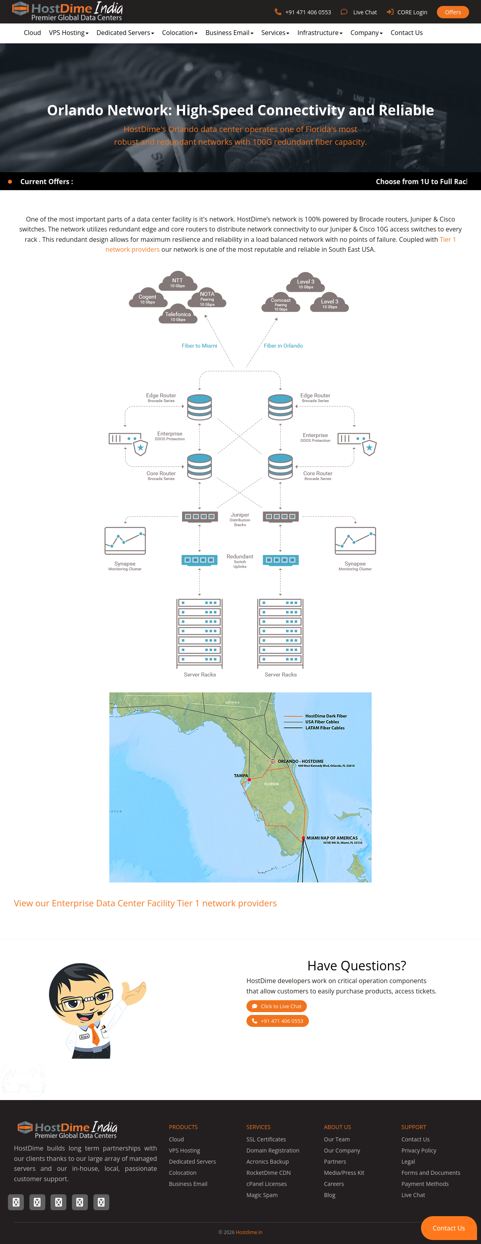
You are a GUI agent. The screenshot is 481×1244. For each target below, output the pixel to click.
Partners (335, 1161)
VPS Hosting (68, 32)
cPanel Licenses (266, 1184)
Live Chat (365, 12)
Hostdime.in (249, 1232)
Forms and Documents (430, 1172)
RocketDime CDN (268, 1172)
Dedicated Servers (125, 32)
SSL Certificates (266, 1139)
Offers (453, 12)
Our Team (337, 1139)
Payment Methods (425, 1184)
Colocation (180, 32)
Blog (330, 1195)
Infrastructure (319, 32)
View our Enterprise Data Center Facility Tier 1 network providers (145, 903)
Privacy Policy (418, 1150)
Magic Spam (262, 1195)
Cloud (32, 32)
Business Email (230, 32)
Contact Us (407, 32)
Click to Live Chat (277, 1006)
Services (276, 32)
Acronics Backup (267, 1161)
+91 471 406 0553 (308, 12)
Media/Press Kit (344, 1172)
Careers (334, 1184)
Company (367, 32)
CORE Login (412, 12)
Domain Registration (272, 1150)
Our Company (342, 1150)
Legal (408, 1161)
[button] (449, 1228)
